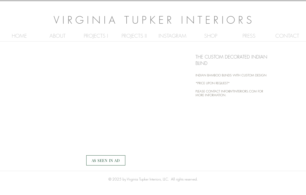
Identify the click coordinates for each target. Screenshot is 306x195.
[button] (106, 103)
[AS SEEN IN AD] (105, 160)
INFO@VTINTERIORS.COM (239, 91)
